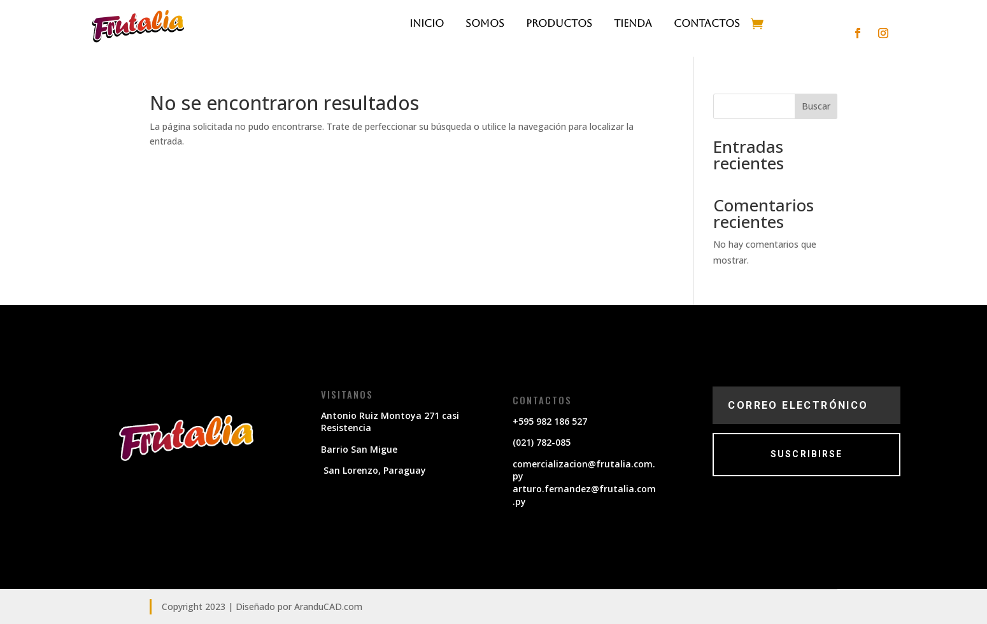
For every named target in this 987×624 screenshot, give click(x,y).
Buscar (816, 106)
